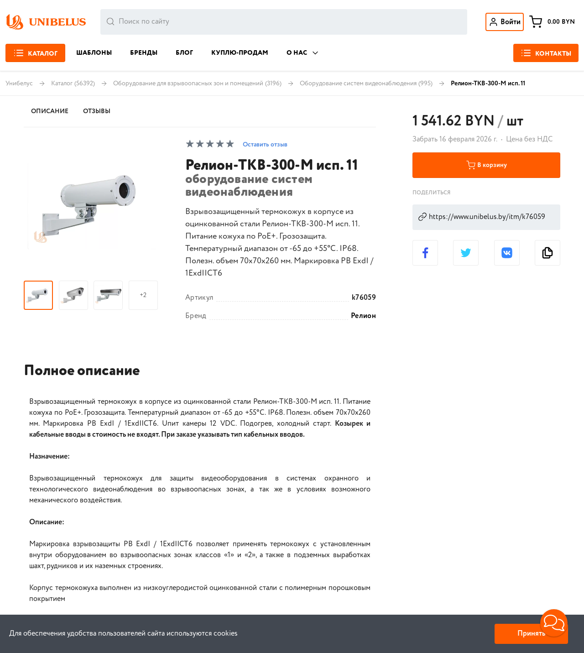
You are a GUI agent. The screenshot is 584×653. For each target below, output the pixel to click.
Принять (531, 633)
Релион (363, 316)
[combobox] (283, 22)
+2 (143, 295)
